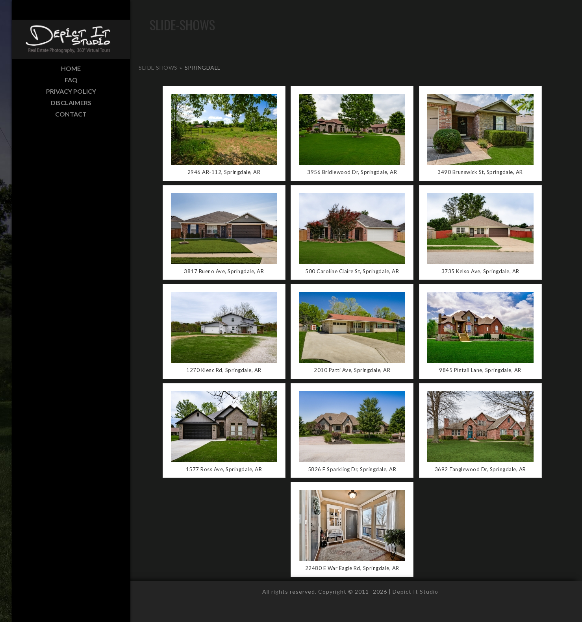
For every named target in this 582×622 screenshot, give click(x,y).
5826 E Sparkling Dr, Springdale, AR (352, 469)
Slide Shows (158, 67)
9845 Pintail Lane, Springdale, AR (480, 370)
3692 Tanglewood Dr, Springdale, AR (480, 469)
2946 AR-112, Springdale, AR (224, 172)
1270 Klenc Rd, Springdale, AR (223, 370)
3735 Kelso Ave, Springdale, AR (480, 271)
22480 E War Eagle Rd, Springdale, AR (352, 568)
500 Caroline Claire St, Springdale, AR (352, 271)
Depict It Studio (415, 591)
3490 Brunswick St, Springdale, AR (480, 172)
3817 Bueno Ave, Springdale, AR (224, 271)
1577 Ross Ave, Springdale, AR (224, 469)
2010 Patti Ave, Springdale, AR (352, 370)
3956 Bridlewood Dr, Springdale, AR (352, 172)
